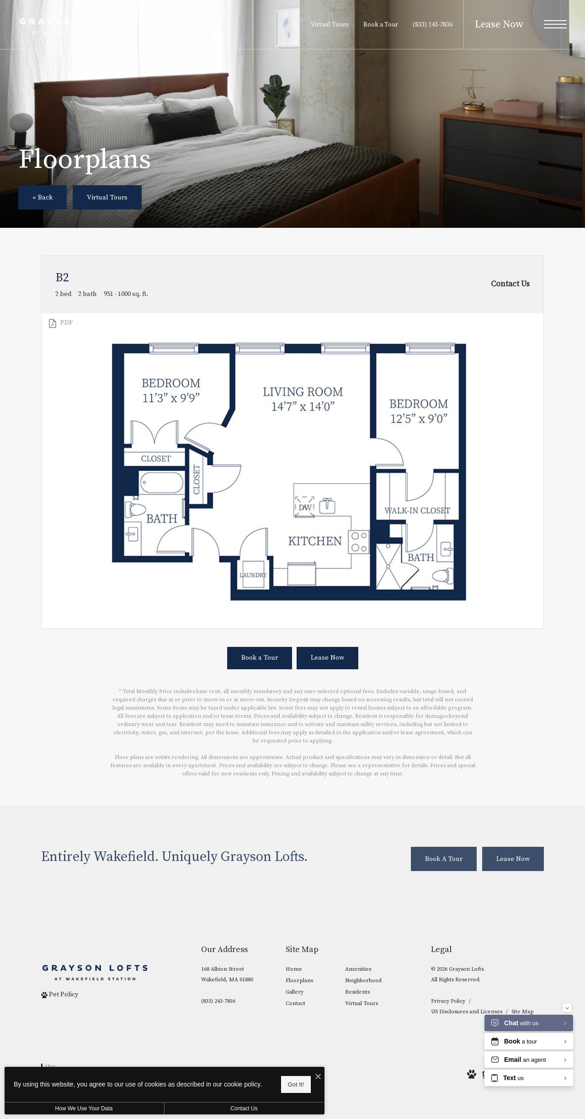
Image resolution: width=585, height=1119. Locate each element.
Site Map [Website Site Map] (522, 1011)
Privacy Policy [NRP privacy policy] (448, 1001)
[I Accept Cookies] (318, 1077)
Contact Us (243, 1108)
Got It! (296, 1084)
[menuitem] (308, 969)
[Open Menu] (555, 24)
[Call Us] (227, 1001)
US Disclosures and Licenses (466, 1011)
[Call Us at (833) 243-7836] (432, 25)
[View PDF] (60, 323)
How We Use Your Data (84, 1108)
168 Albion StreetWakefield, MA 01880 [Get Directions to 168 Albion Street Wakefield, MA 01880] (227, 974)
